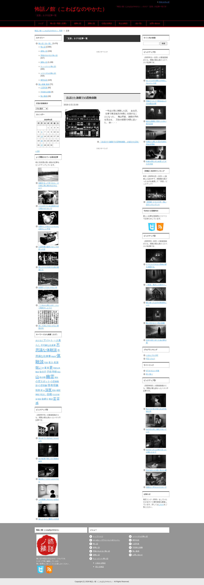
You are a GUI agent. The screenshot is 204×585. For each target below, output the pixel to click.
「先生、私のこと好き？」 (156, 285)
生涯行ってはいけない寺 (47, 287)
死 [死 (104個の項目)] (42, 390)
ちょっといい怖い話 (48, 66)
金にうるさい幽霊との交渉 (48, 519)
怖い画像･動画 (43, 84)
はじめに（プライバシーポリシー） (106, 540)
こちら (161, 505)
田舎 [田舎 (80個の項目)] (54, 390)
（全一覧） (138, 23)
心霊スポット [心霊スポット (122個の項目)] (43, 381)
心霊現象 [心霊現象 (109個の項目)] (42, 385)
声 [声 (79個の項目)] (43, 368)
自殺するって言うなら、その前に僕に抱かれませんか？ (48, 185)
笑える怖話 (123, 23)
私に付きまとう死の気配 (155, 323)
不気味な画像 (46, 92)
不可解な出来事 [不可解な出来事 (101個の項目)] (48, 345)
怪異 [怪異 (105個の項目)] (38, 390)
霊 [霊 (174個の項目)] (54, 398)
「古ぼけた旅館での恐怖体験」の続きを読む (119, 142)
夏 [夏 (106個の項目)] (45, 368)
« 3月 (38, 151)
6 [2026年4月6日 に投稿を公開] (41, 132)
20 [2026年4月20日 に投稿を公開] (42, 141)
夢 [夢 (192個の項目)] (51, 367)
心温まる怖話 (107, 23)
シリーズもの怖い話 (48, 73)
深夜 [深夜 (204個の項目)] (48, 390)
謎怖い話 (91, 23)
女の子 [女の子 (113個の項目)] (42, 371)
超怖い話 (77, 23)
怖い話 (43, 47)
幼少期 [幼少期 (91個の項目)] (42, 377)
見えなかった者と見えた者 (156, 470)
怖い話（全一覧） (45, 43)
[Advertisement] (102, 73)
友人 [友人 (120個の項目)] (50, 362)
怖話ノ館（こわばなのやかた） (71, 9)
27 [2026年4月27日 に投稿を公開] (42, 145)
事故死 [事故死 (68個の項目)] (53, 356)
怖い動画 (44, 96)
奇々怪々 (149, 374)
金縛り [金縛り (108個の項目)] (45, 399)
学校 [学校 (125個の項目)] (54, 371)
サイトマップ (164, 2)
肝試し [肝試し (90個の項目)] (43, 394)
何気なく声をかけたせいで (156, 487)
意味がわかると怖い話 (49, 55)
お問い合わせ (155, 23)
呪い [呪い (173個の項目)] (39, 367)
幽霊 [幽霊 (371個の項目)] (50, 376)
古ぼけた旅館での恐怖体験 (81, 97)
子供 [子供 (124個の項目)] (49, 371)
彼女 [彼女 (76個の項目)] (56, 377)
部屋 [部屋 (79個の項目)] (39, 399)
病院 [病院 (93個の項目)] (58, 390)
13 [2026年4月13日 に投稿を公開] (42, 136)
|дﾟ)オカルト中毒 (152, 371)
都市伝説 (44, 80)
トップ (40, 23)
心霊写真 (44, 88)
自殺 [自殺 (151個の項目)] (49, 394)
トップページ (98, 536)
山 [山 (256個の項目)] (37, 377)
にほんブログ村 (152, 355)
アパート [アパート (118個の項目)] (48, 340)
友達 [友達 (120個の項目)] (56, 362)
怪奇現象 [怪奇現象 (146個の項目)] (53, 385)
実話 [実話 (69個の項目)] (58, 372)
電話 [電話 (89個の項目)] (51, 399)
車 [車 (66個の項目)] (36, 399)
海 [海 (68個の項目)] (44, 390)
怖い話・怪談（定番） (58, 23)
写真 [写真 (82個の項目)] (46, 363)
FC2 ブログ (150, 359)
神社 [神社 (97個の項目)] (38, 394)
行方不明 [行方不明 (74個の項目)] (56, 395)
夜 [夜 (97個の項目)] (48, 368)
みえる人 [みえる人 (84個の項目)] (39, 340)
